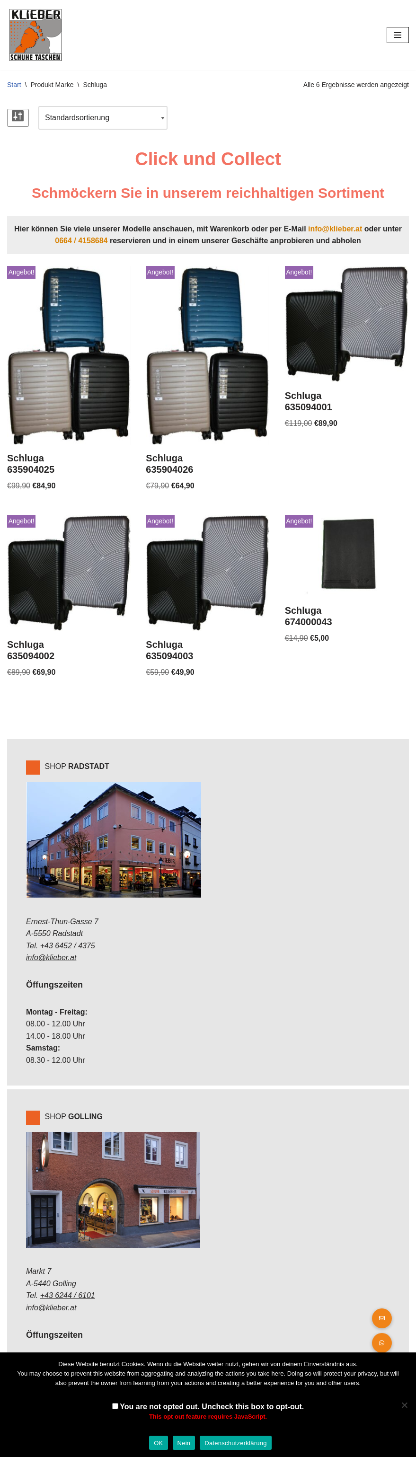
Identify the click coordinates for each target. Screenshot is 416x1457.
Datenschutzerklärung (235, 1443)
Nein (184, 1443)
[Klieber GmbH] (35, 35)
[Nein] (404, 1405)
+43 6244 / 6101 (67, 1295)
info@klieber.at (335, 229)
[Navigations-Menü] (398, 35)
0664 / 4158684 (81, 241)
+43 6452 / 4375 (67, 946)
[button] (382, 1343)
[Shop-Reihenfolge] (103, 118)
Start (14, 84)
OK (158, 1443)
